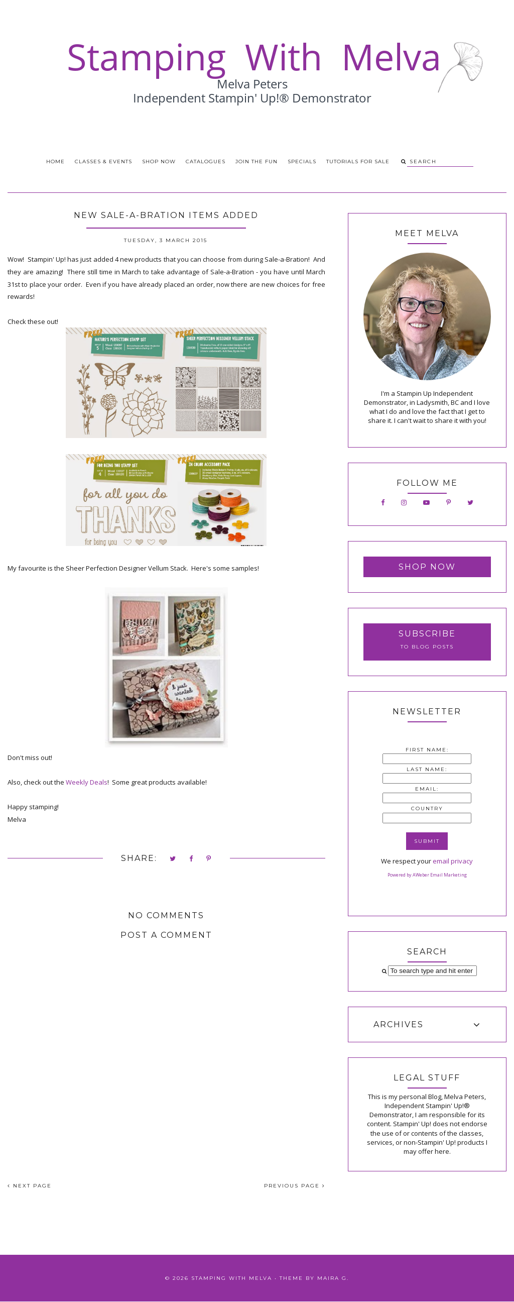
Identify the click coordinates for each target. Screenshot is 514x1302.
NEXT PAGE (30, 1185)
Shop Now (159, 161)
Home (55, 161)
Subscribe (427, 633)
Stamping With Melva (231, 1278)
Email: (427, 789)
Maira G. (333, 1278)
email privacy (453, 860)
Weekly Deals (86, 782)
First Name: (427, 749)
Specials (302, 161)
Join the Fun (256, 161)
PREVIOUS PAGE (294, 1185)
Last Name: (427, 769)
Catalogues (205, 161)
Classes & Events (103, 161)
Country (427, 808)
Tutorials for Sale (358, 161)
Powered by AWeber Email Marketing (427, 875)
